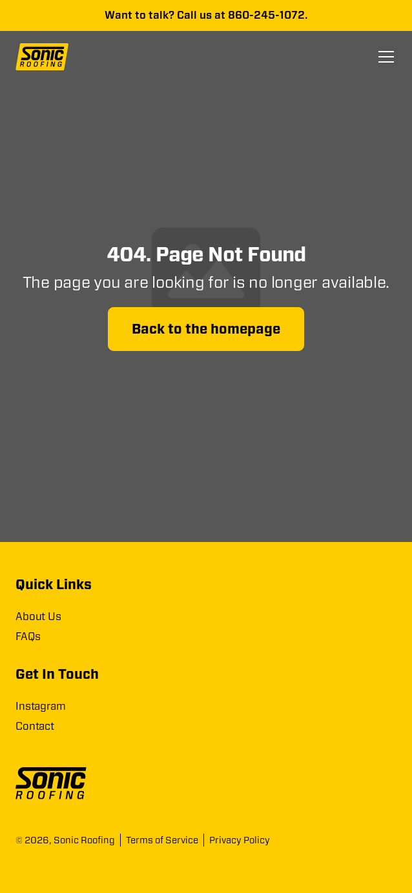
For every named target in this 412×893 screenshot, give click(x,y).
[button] (384, 56)
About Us (38, 616)
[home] (46, 56)
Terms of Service (162, 840)
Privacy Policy (239, 840)
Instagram (40, 706)
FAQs (27, 636)
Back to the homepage (206, 329)
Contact (34, 726)
